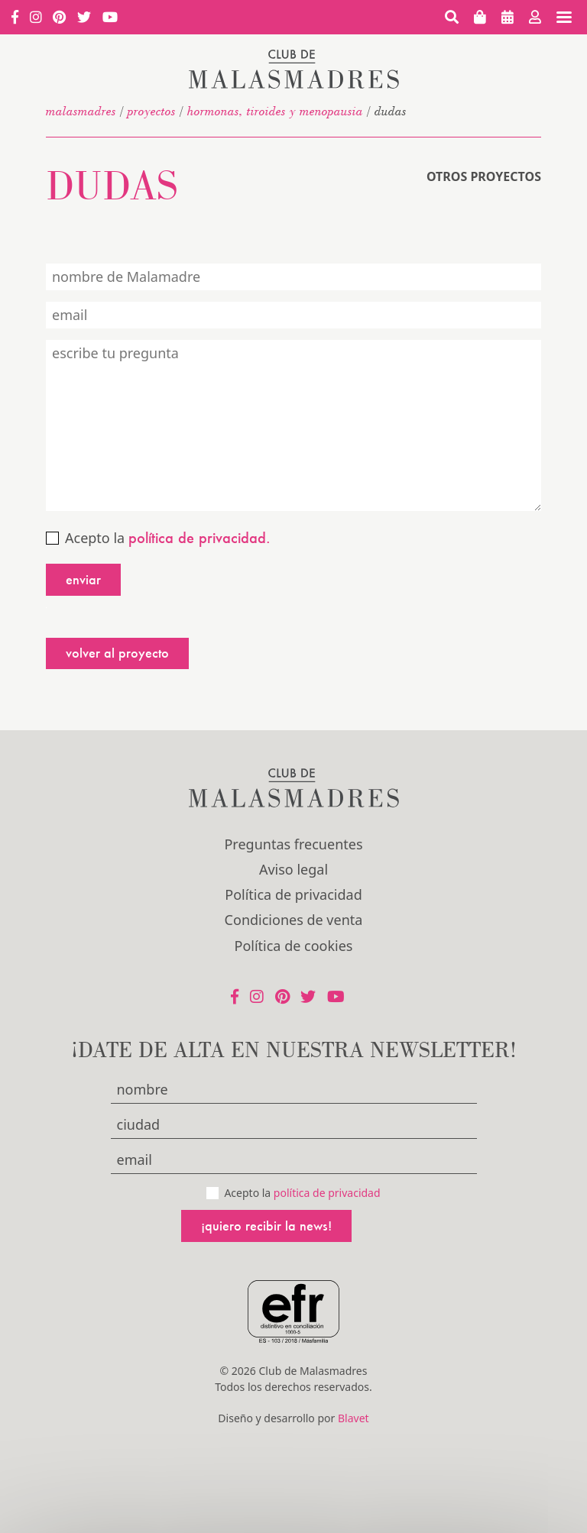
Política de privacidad (293, 894)
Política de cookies (294, 945)
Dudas (112, 184)
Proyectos (152, 110)
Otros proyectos (483, 176)
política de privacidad (327, 1192)
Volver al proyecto (117, 653)
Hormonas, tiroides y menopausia (275, 110)
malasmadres (81, 110)
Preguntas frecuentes (293, 844)
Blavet (353, 1418)
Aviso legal (293, 869)
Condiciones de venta (294, 919)
